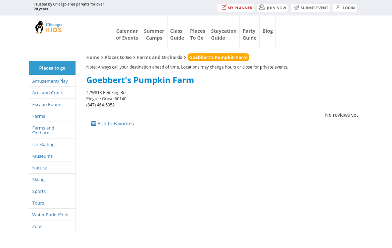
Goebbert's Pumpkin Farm (218, 57)
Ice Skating (43, 144)
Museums (42, 156)
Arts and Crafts (47, 93)
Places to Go (118, 57)
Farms (38, 116)
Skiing (38, 179)
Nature (39, 168)
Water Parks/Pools (51, 214)
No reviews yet (341, 115)
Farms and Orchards (43, 130)
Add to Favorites (112, 123)
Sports (39, 191)
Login (349, 7)
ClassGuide (177, 34)
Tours (38, 203)
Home (92, 57)
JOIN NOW (276, 7)
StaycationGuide (224, 34)
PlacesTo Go (197, 34)
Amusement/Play (50, 81)
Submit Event (314, 7)
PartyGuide (249, 34)
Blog (267, 31)
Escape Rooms (47, 104)
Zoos (37, 226)
